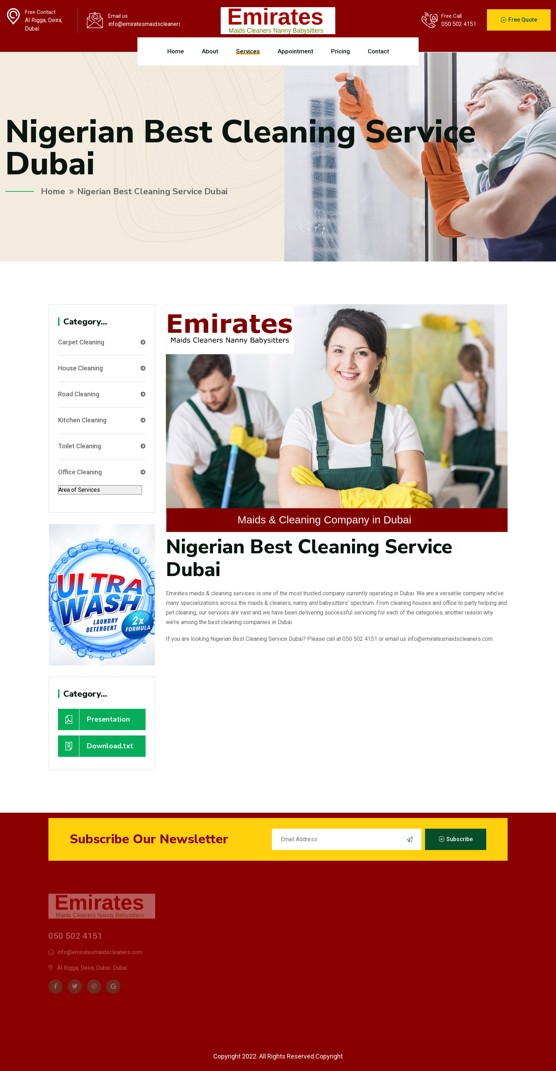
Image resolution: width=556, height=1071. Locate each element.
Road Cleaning (102, 394)
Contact (378, 51)
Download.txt (95, 746)
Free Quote (518, 19)
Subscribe (456, 839)
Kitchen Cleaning (102, 420)
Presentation (94, 719)
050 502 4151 (458, 24)
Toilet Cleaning (102, 446)
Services (248, 51)
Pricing (340, 51)
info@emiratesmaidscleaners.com (144, 24)
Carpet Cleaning (102, 342)
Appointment (295, 51)
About (210, 51)
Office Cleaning (102, 472)
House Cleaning (102, 368)
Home (175, 51)
